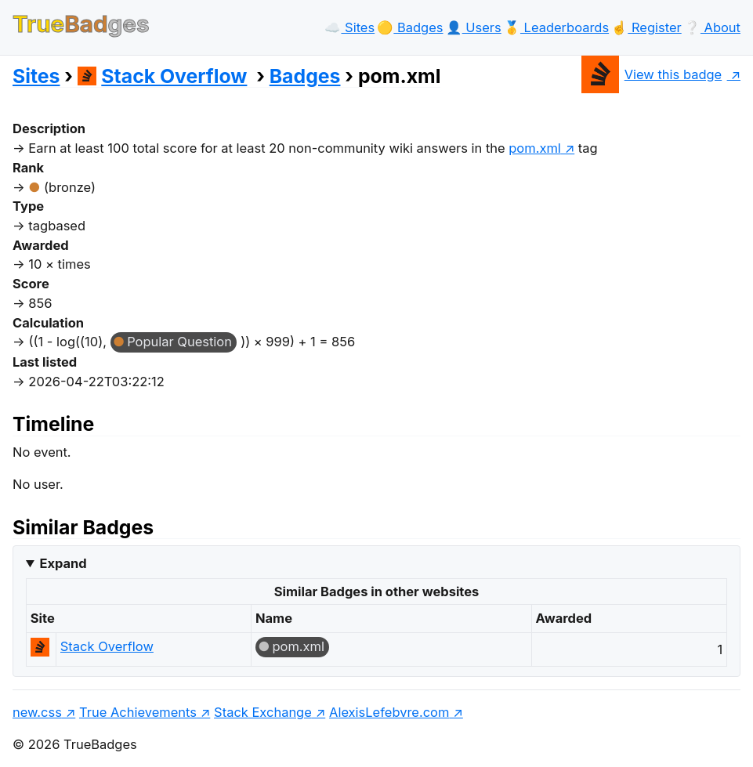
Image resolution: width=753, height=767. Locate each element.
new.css (37, 712)
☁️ (349, 27)
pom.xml (298, 646)
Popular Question (179, 341)
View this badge (651, 74)
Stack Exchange (263, 712)
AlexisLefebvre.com (389, 712)
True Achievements (138, 712)
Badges (305, 76)
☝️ (646, 27)
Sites (36, 76)
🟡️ (410, 27)
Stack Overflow (163, 76)
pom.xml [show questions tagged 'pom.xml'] (535, 148)
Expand (62, 563)
